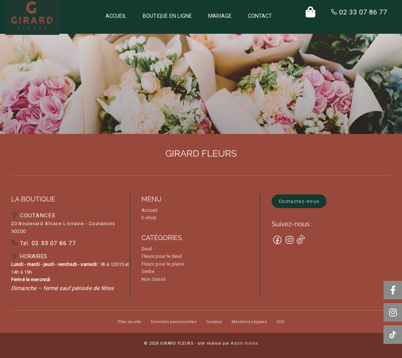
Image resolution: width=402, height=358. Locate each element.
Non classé (154, 279)
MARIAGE (220, 16)
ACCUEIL (116, 16)
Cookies (214, 321)
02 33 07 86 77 (363, 12)
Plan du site (129, 321)
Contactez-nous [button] (299, 201)
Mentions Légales (249, 321)
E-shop (149, 217)
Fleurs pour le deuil (162, 256)
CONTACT (260, 16)
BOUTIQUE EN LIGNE (167, 16)
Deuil (147, 249)
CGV (280, 321)
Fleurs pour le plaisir (163, 264)
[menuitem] (116, 16)
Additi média (244, 343)
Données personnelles (173, 321)
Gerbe (148, 271)
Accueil (149, 210)
